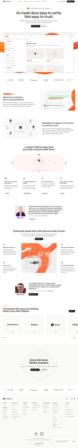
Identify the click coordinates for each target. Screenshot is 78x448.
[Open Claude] (39, 445)
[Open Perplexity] (41, 445)
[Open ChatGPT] (36, 445)
